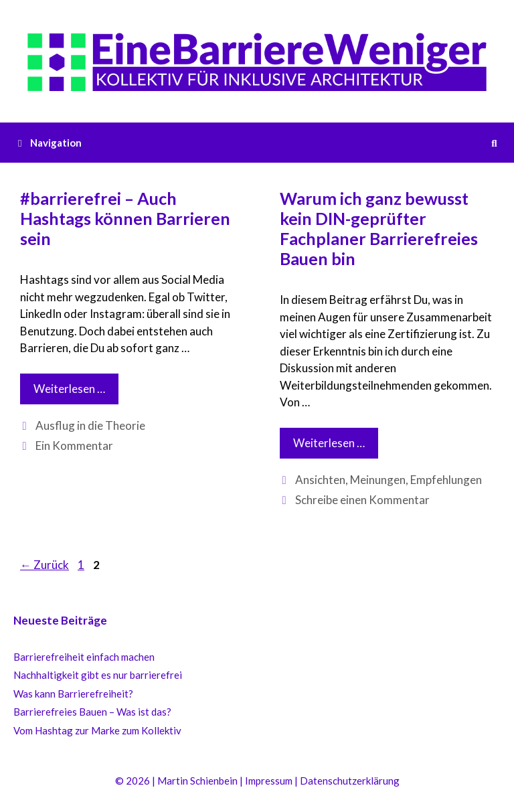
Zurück (44, 565)
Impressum (268, 781)
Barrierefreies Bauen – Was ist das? (92, 712)
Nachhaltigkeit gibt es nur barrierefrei (97, 675)
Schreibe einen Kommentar (362, 500)
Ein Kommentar (74, 445)
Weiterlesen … (75, 392)
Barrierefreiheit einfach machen (84, 657)
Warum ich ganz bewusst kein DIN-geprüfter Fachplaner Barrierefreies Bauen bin (379, 228)
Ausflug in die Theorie (90, 425)
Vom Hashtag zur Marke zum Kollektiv (97, 730)
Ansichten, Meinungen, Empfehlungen (388, 480)
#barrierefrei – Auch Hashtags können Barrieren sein (125, 218)
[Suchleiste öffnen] (494, 143)
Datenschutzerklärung (350, 781)
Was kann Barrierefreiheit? (73, 694)
